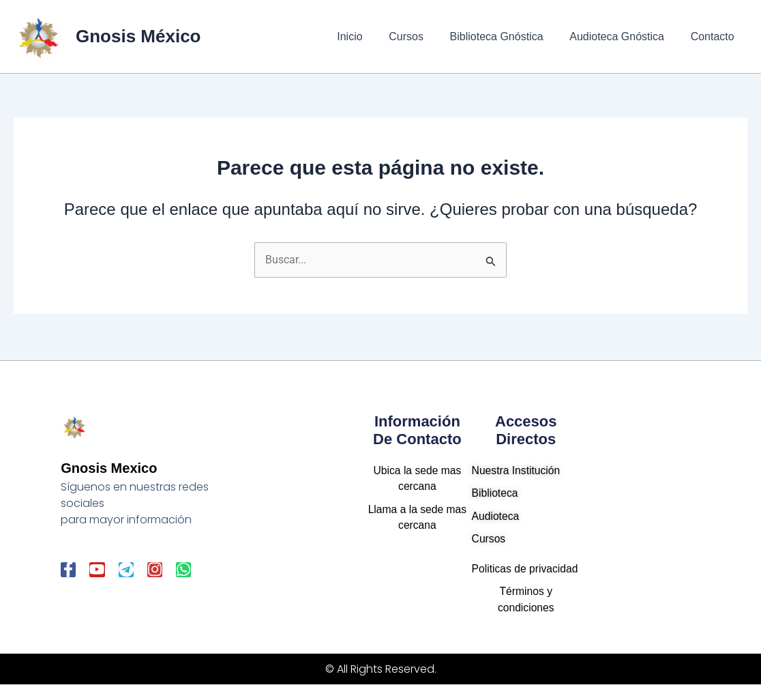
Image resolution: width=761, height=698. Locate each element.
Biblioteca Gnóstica (507, 36)
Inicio (370, 36)
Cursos (422, 36)
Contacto (714, 36)
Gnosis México (138, 36)
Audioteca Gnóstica (623, 36)
